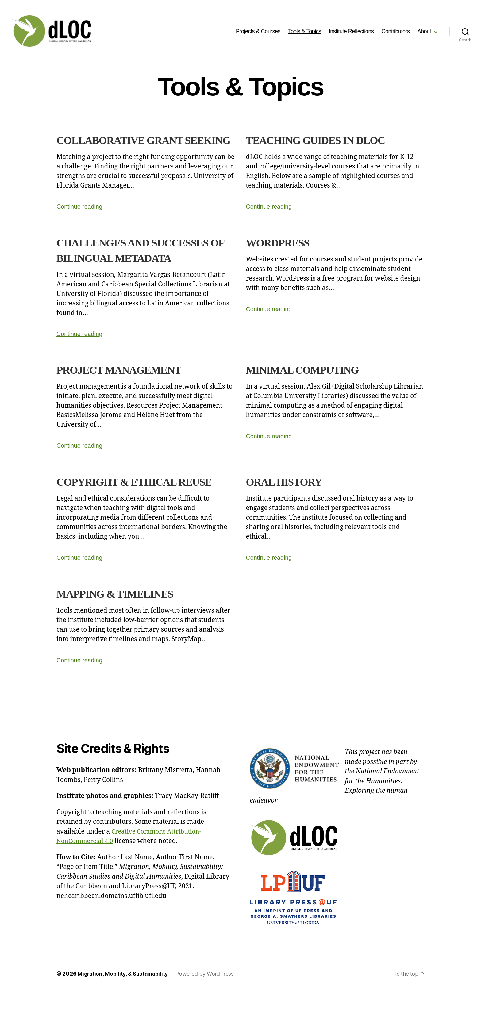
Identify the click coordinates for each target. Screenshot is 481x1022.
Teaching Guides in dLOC (326, 140)
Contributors (395, 31)
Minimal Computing (311, 385)
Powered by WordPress (206, 1004)
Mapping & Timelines (123, 624)
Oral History (290, 497)
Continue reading (81, 221)
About (424, 31)
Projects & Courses (258, 31)
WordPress (282, 258)
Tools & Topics (304, 31)
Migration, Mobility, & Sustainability (124, 1004)
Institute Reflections (351, 31)
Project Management (128, 385)
